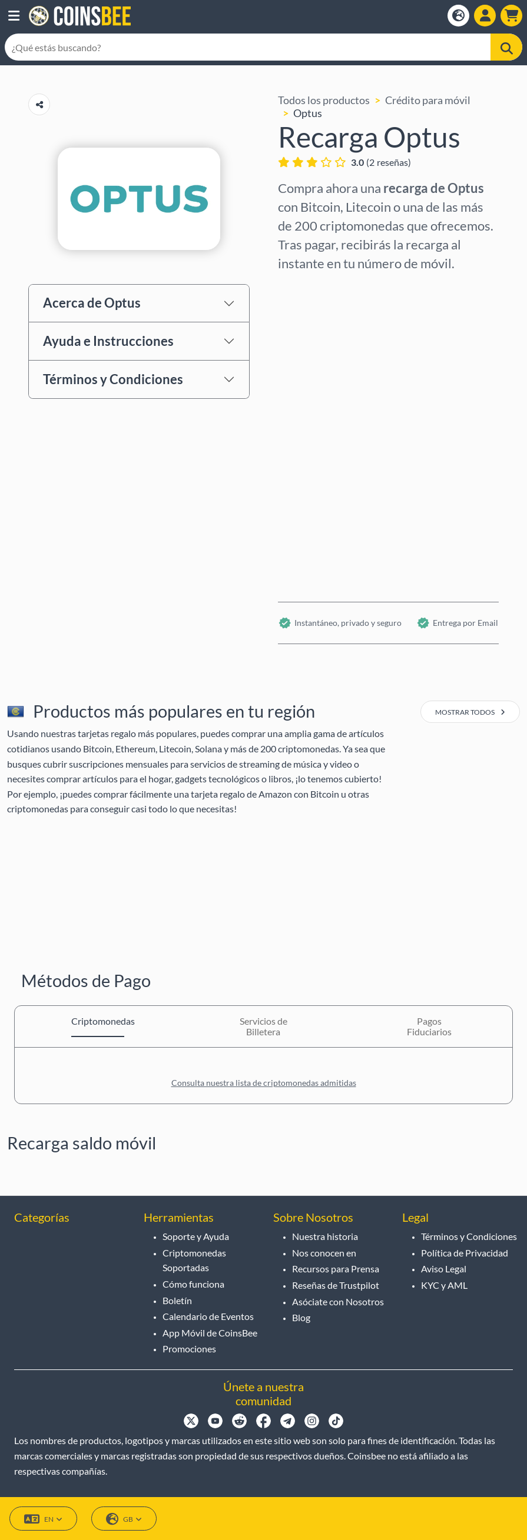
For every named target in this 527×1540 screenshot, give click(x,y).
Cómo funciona (193, 1283)
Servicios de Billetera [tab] (263, 1026)
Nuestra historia (325, 1236)
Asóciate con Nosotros (338, 1301)
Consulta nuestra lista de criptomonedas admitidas (263, 1083)
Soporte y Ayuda (196, 1236)
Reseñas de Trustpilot (335, 1285)
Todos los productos (324, 100)
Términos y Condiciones (113, 379)
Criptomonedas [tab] (97, 1020)
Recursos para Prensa (335, 1268)
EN (43, 1519)
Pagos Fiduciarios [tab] (429, 1026)
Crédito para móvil (427, 100)
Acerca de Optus (92, 303)
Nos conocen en (324, 1252)
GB (124, 1519)
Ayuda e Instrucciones (108, 341)
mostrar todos (470, 712)
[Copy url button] (39, 104)
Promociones (189, 1348)
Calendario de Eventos (208, 1316)
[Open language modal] (458, 15)
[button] (14, 16)
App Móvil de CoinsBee (210, 1332)
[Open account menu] (485, 15)
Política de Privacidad (464, 1252)
